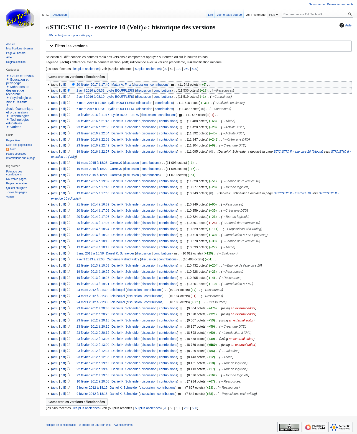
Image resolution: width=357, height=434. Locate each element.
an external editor (243, 308)
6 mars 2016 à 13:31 (91, 109)
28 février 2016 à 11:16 (92, 115)
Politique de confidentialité (60, 424)
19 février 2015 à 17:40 (92, 193)
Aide (345, 25)
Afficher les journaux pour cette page (70, 35)
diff (63, 84)
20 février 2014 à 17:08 (92, 216)
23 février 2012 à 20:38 (92, 308)
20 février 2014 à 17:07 (92, 223)
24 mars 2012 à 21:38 (91, 296)
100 (178, 69)
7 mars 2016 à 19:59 (91, 103)
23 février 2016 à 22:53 (92, 139)
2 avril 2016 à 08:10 (90, 96)
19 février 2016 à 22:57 (92, 151)
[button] (199, 46)
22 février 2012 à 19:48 (92, 369)
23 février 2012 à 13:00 (92, 345)
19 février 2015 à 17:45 (92, 187)
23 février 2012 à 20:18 (92, 320)
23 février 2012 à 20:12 (92, 332)
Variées (15, 127)
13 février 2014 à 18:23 (92, 235)
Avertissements (123, 424)
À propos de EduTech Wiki (95, 424)
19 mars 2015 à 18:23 (91, 162)
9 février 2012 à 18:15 (91, 387)
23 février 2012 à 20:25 (92, 314)
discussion (140, 84)
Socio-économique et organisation (19, 110)
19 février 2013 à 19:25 (92, 271)
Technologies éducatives (17, 121)
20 (165, 69)
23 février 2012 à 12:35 (92, 357)
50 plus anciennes (148, 69)
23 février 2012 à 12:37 (92, 351)
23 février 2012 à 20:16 (92, 326)
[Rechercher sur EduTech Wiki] (317, 14)
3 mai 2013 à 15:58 (90, 253)
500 (194, 69)
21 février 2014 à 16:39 (92, 204)
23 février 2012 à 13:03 (92, 339)
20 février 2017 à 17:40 (92, 84)
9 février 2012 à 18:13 (91, 393)
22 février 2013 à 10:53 (92, 265)
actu (55, 90)
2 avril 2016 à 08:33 (90, 90)
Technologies (19, 116)
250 (186, 69)
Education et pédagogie (17, 81)
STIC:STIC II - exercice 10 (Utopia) (298, 151)
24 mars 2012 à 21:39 (91, 290)
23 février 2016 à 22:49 (92, 145)
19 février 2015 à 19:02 (92, 181)
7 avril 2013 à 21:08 (90, 259)
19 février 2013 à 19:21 (92, 284)
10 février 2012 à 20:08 (92, 381)
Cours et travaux (22, 76)
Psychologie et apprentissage (19, 99)
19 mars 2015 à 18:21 (91, 175)
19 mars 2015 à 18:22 (91, 169)
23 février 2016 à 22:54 (92, 133)
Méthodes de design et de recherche (17, 90)
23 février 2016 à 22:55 (92, 127)
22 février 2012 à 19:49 (92, 363)
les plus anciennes (86, 69)
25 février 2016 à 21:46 (92, 121)
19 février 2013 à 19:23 (92, 278)
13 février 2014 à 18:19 (92, 241)
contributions (159, 84)
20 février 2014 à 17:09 (92, 210)
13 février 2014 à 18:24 (92, 229)
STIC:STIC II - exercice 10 (292, 193)
